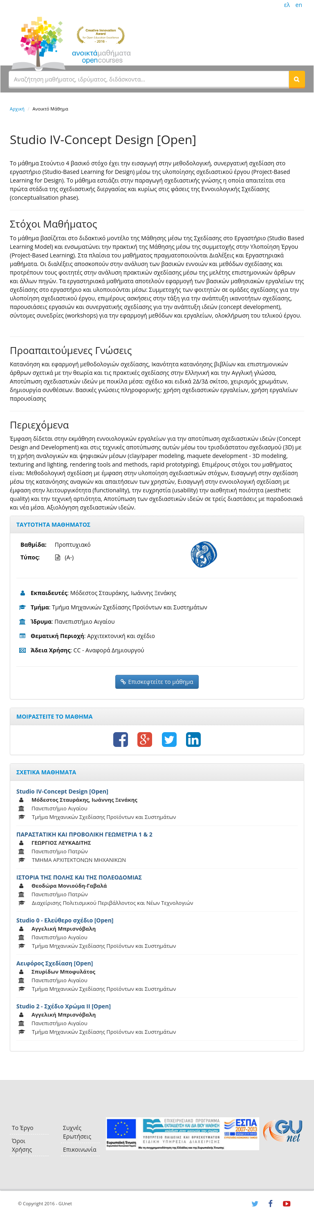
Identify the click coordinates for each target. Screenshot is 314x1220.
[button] (297, 79)
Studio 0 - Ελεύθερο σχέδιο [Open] (64, 920)
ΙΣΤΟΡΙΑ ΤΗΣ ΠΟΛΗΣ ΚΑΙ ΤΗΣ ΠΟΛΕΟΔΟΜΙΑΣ (79, 877)
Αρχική (17, 109)
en (299, 5)
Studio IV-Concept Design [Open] (62, 791)
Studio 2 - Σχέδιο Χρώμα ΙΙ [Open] (63, 1006)
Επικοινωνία (79, 1149)
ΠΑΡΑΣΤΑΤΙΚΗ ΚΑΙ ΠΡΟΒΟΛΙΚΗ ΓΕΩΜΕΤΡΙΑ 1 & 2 (84, 834)
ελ (287, 5)
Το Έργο (23, 1128)
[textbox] (149, 79)
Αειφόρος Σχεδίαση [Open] (54, 963)
